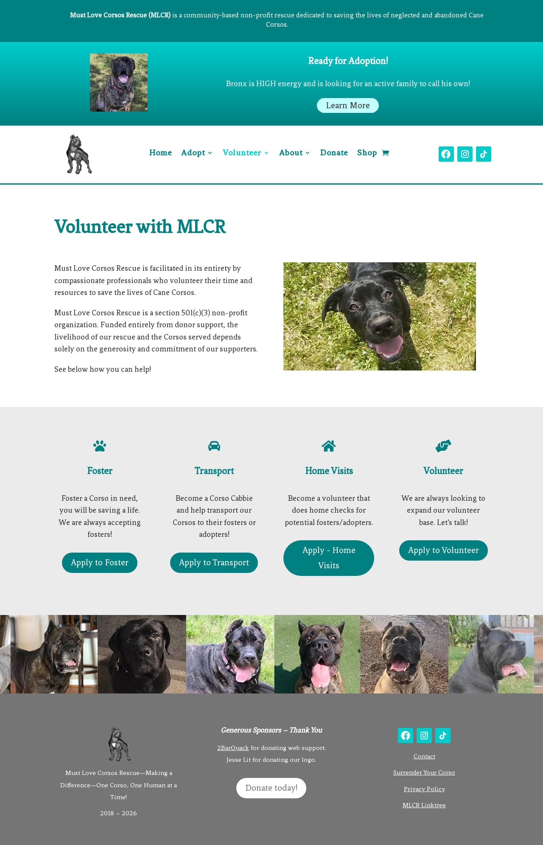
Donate (334, 153)
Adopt (193, 153)
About (290, 153)
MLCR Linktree (424, 805)
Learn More (348, 105)
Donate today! (271, 788)
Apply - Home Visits (328, 557)
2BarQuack (233, 748)
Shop (367, 153)
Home (160, 153)
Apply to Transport (214, 562)
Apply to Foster (100, 562)
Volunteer (242, 153)
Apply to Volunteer (443, 550)
